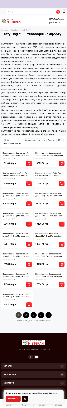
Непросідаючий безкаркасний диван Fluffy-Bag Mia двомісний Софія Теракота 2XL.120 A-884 (48, 256)
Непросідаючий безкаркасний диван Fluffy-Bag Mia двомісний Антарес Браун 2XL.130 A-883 (15, 196)
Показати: (52, 140)
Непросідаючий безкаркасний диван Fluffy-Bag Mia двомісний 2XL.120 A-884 (15, 155)
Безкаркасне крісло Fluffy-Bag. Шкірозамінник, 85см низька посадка (15, 175)
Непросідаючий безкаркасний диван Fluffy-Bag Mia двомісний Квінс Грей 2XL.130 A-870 (15, 236)
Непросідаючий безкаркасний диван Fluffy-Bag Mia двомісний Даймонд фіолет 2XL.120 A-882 (15, 216)
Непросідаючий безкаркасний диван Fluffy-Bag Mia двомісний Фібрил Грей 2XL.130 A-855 (15, 276)
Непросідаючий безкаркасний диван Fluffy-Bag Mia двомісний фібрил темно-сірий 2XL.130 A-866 (49, 276)
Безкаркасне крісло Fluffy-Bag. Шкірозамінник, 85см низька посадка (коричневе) (48, 175)
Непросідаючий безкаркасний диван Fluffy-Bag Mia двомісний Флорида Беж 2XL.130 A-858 (15, 297)
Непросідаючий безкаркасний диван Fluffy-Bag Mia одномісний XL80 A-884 (49, 155)
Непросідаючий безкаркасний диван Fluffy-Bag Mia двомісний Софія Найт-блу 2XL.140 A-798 (15, 256)
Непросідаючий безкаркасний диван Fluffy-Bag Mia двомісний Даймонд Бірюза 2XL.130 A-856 (48, 196)
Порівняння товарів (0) (12, 143)
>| (49, 315)
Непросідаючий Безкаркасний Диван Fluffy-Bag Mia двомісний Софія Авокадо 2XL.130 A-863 (49, 236)
